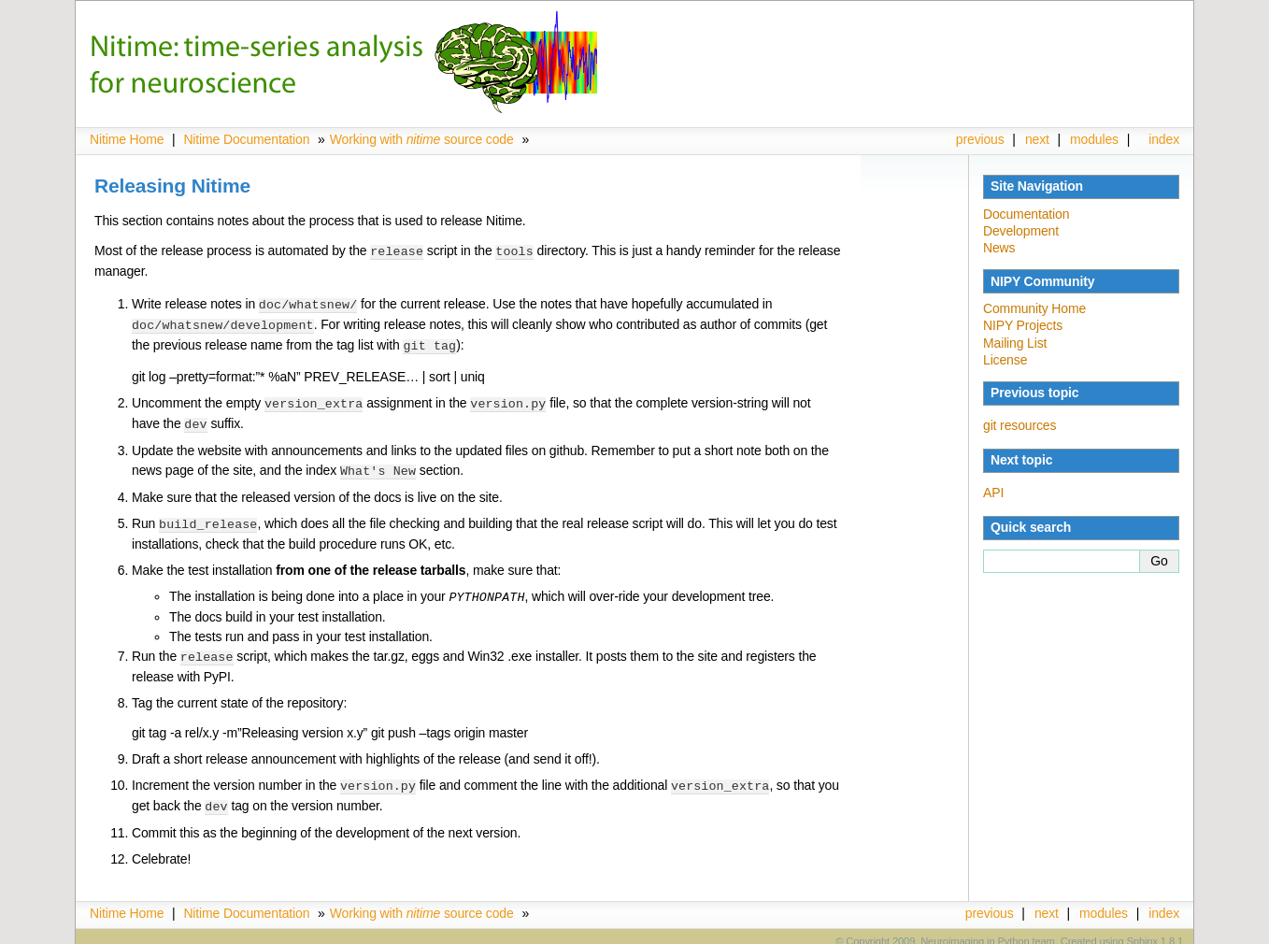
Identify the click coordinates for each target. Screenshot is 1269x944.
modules (1094, 139)
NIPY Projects (1022, 325)
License (1005, 359)
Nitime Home (127, 139)
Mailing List (1015, 343)
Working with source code (422, 139)
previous (980, 139)
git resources (1019, 425)
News (999, 247)
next (1037, 139)
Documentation (1026, 214)
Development (1021, 230)
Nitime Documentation (246, 139)
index (1163, 139)
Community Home (1034, 308)
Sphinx (1142, 930)
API (993, 492)
